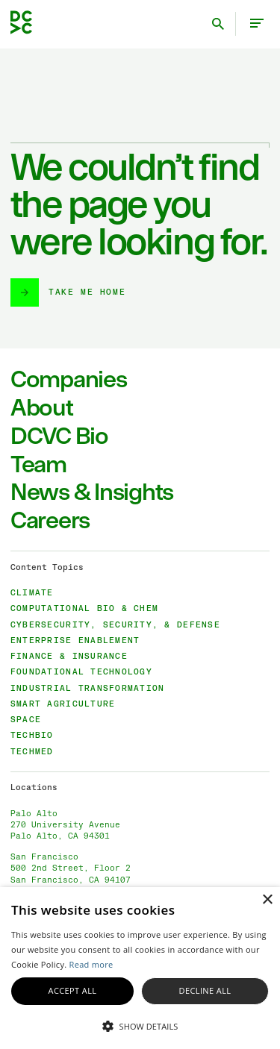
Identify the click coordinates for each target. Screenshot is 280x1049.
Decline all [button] (205, 990)
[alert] (140, 968)
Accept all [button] (73, 990)
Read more (91, 964)
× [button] (267, 900)
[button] (140, 1025)
